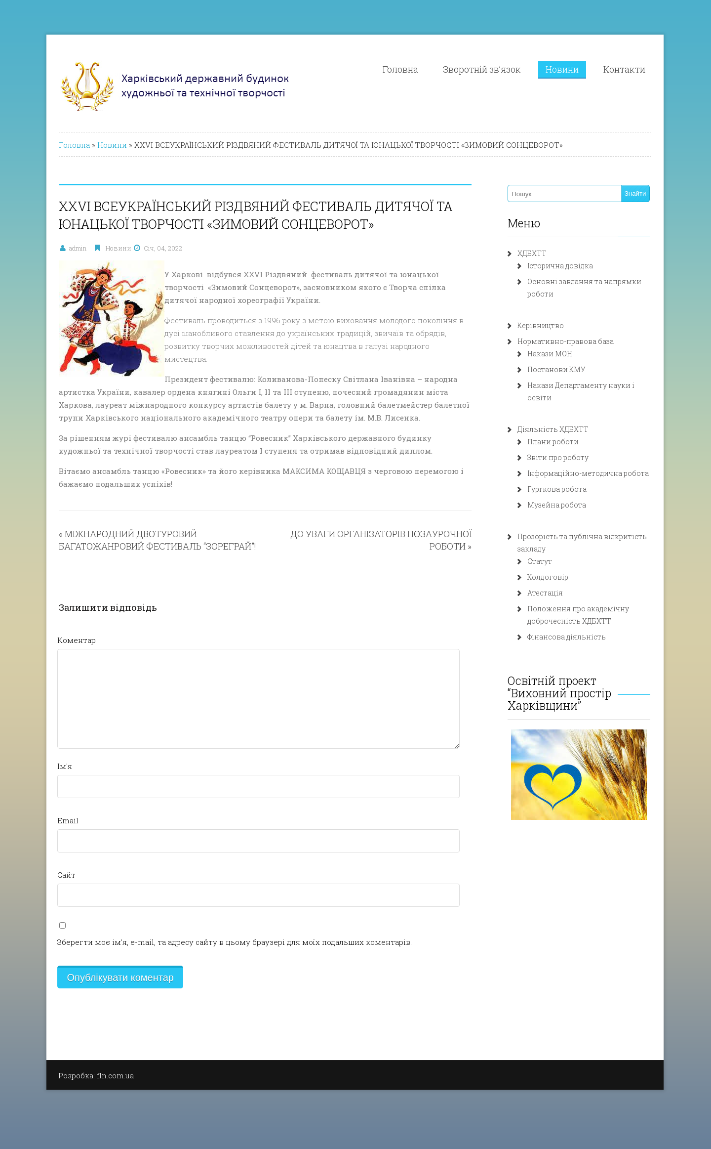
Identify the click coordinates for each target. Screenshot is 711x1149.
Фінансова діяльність (566, 636)
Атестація (545, 592)
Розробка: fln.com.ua (96, 1075)
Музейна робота (556, 505)
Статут (539, 561)
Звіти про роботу (558, 457)
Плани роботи (553, 441)
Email (68, 820)
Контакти (624, 69)
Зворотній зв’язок (482, 69)
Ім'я (64, 766)
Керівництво (540, 325)
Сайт (66, 875)
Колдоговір (547, 577)
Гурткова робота (557, 489)
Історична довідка (560, 265)
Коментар (76, 640)
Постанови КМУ (556, 369)
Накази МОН (549, 353)
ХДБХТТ (532, 253)
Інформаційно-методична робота (588, 473)
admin (77, 248)
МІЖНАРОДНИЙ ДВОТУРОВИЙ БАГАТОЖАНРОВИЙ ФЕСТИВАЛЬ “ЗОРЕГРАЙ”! (157, 540)
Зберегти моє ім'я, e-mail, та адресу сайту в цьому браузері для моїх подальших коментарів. (234, 942)
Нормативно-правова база (565, 341)
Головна (400, 69)
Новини (562, 69)
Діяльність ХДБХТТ (553, 429)
